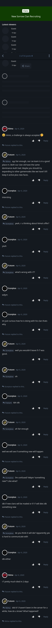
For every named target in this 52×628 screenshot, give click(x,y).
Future (8, 350)
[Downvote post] (39, 88)
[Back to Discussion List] (3, 3)
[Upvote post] (33, 88)
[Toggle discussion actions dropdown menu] (49, 3)
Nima (8, 108)
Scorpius (9, 171)
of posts (26, 3)
